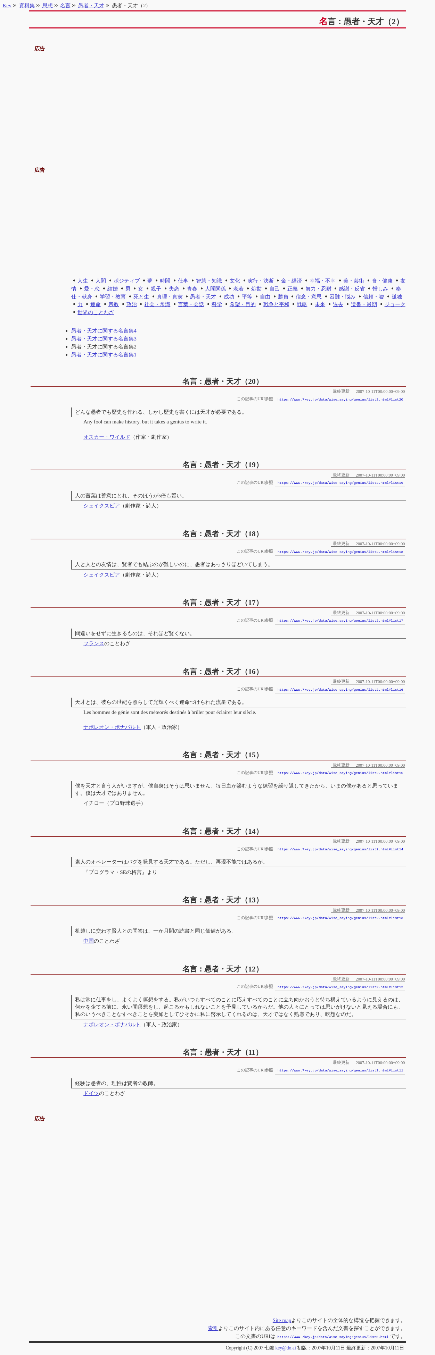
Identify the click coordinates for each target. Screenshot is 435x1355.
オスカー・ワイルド (106, 437)
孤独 (397, 297)
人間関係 (215, 289)
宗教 (113, 304)
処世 (256, 289)
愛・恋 (92, 289)
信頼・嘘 (373, 297)
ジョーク (395, 304)
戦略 (302, 304)
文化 (235, 281)
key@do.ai (285, 1347)
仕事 (183, 281)
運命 (95, 304)
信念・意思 (309, 297)
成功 (229, 297)
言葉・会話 (191, 304)
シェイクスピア (101, 505)
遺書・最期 (364, 304)
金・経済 (291, 281)
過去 (338, 304)
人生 (82, 281)
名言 (65, 5)
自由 (265, 297)
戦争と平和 (276, 304)
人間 (101, 281)
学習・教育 (113, 297)
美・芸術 (353, 281)
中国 (88, 941)
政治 (131, 304)
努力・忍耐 (318, 289)
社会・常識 (157, 304)
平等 (247, 297)
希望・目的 (243, 304)
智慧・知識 (209, 281)
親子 (156, 289)
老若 (238, 289)
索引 (213, 1328)
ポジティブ (127, 281)
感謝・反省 (352, 289)
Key (7, 5)
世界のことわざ (95, 312)
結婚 (112, 289)
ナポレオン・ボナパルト (112, 727)
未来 (320, 304)
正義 (292, 289)
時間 (165, 281)
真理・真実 (170, 297)
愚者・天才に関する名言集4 (104, 331)
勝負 (283, 297)
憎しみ (380, 289)
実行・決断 (261, 281)
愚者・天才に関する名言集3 (104, 339)
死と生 (141, 297)
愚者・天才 (203, 297)
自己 (274, 289)
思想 (47, 5)
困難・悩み (342, 297)
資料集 (27, 5)
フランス (93, 643)
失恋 (174, 289)
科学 (217, 304)
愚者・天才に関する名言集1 (104, 354)
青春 (192, 289)
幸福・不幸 (323, 281)
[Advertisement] (217, 101)
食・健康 (382, 281)
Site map (282, 1320)
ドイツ (91, 1093)
